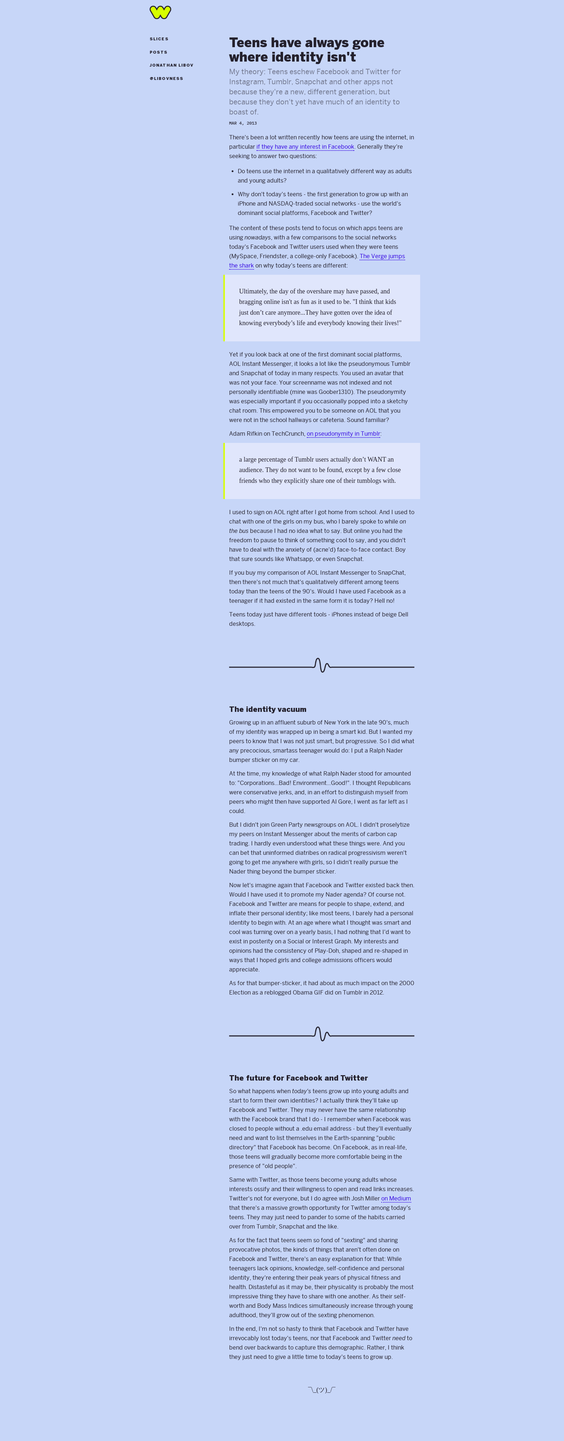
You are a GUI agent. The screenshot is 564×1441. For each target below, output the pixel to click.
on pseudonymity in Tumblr (343, 433)
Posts (159, 52)
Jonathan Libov (172, 65)
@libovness (166, 79)
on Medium (396, 1198)
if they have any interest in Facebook (305, 146)
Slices (159, 39)
